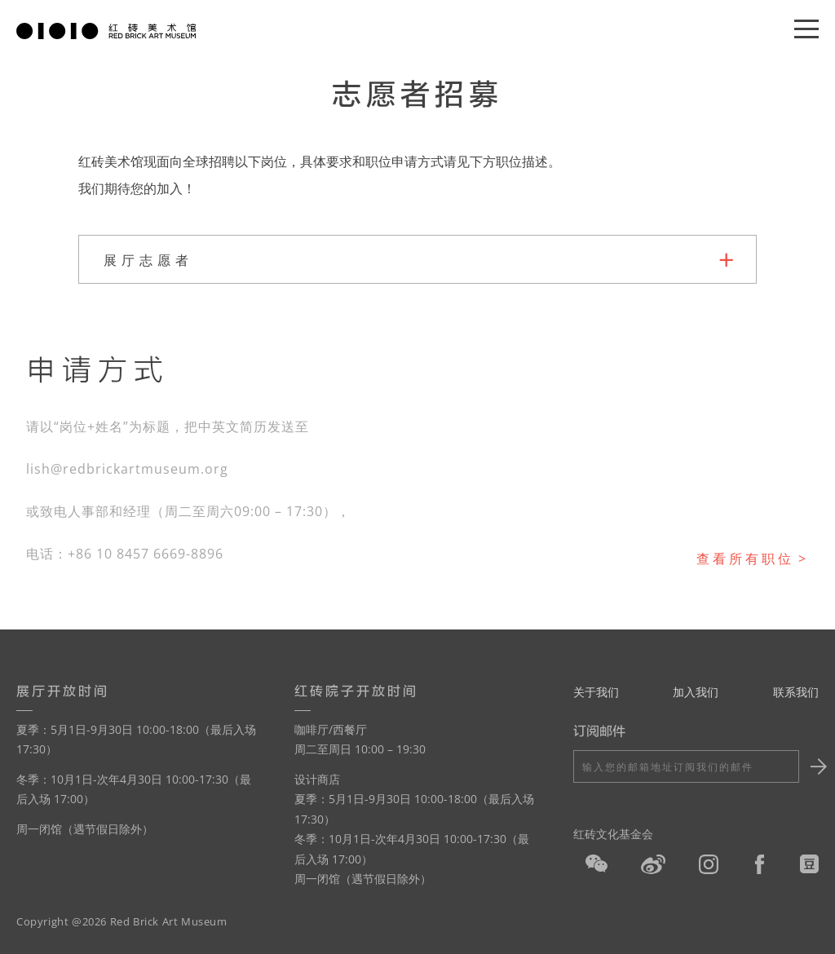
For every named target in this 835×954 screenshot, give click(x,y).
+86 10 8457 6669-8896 (145, 554)
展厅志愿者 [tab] (148, 260)
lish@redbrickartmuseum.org (127, 469)
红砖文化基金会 (613, 833)
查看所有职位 (745, 559)
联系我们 (796, 692)
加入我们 (695, 692)
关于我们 (596, 692)
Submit (816, 766)
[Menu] (806, 29)
